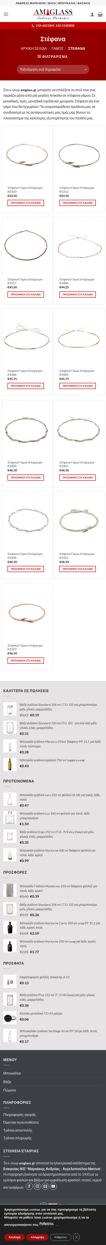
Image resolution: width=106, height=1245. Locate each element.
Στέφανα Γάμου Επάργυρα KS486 (24, 372)
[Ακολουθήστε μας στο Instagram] (37, 1186)
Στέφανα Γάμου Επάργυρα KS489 (76, 372)
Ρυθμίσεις (46, 1223)
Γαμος (58, 48)
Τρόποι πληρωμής (17, 1138)
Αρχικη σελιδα (34, 48)
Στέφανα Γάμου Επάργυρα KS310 (24, 189)
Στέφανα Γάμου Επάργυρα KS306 (24, 556)
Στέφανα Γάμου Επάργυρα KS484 (76, 281)
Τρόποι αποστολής (17, 1130)
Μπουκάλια (12, 1073)
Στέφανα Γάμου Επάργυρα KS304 (24, 464)
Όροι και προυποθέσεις (21, 1122)
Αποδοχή (14, 1237)
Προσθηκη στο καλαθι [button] (26, 202)
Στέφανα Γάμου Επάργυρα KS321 (76, 556)
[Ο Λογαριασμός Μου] (92, 14)
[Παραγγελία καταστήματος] (53, 69)
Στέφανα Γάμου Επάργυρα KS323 (24, 647)
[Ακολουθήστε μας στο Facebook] (29, 1186)
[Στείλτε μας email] (45, 1186)
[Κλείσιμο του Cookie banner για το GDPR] (76, 1237)
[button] (6, 14)
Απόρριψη (37, 1237)
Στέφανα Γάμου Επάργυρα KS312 (76, 189)
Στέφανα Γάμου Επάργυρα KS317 (24, 281)
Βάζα (7, 1082)
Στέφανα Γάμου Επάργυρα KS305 (76, 464)
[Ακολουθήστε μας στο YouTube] (53, 1186)
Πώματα (9, 1090)
